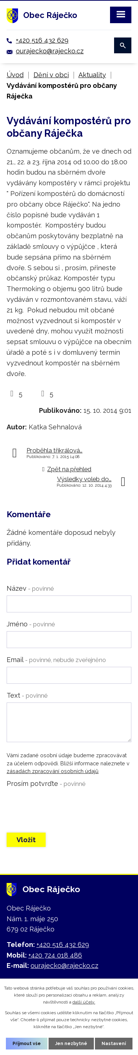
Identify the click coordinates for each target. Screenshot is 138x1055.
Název (30, 588)
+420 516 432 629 (42, 40)
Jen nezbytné (71, 1043)
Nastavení (114, 1043)
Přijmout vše (27, 1043)
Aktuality (92, 75)
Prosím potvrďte (46, 783)
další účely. (83, 1002)
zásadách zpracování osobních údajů (53, 771)
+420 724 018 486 (55, 955)
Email (56, 660)
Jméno (31, 624)
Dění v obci (51, 75)
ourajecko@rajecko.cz (50, 51)
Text (27, 695)
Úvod (15, 75)
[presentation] (62, 805)
